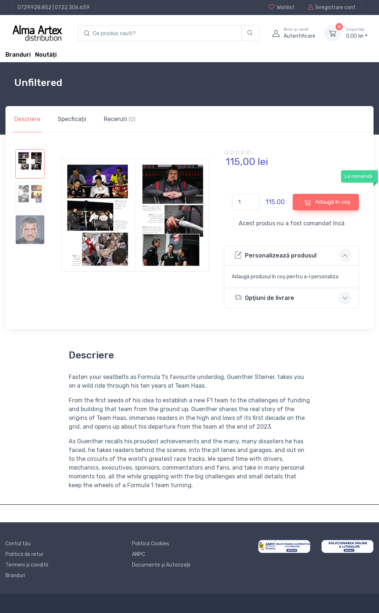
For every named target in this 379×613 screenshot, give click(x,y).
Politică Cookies (150, 544)
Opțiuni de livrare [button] (264, 297)
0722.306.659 (72, 7)
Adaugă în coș (327, 202)
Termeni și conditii (26, 565)
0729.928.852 (35, 7)
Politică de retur (24, 554)
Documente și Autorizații (161, 565)
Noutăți (46, 54)
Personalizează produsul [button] (276, 255)
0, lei (357, 33)
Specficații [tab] (72, 119)
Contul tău (18, 544)
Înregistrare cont (332, 7)
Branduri (18, 54)
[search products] (160, 33)
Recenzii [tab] (120, 119)
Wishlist (282, 7)
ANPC (138, 554)
